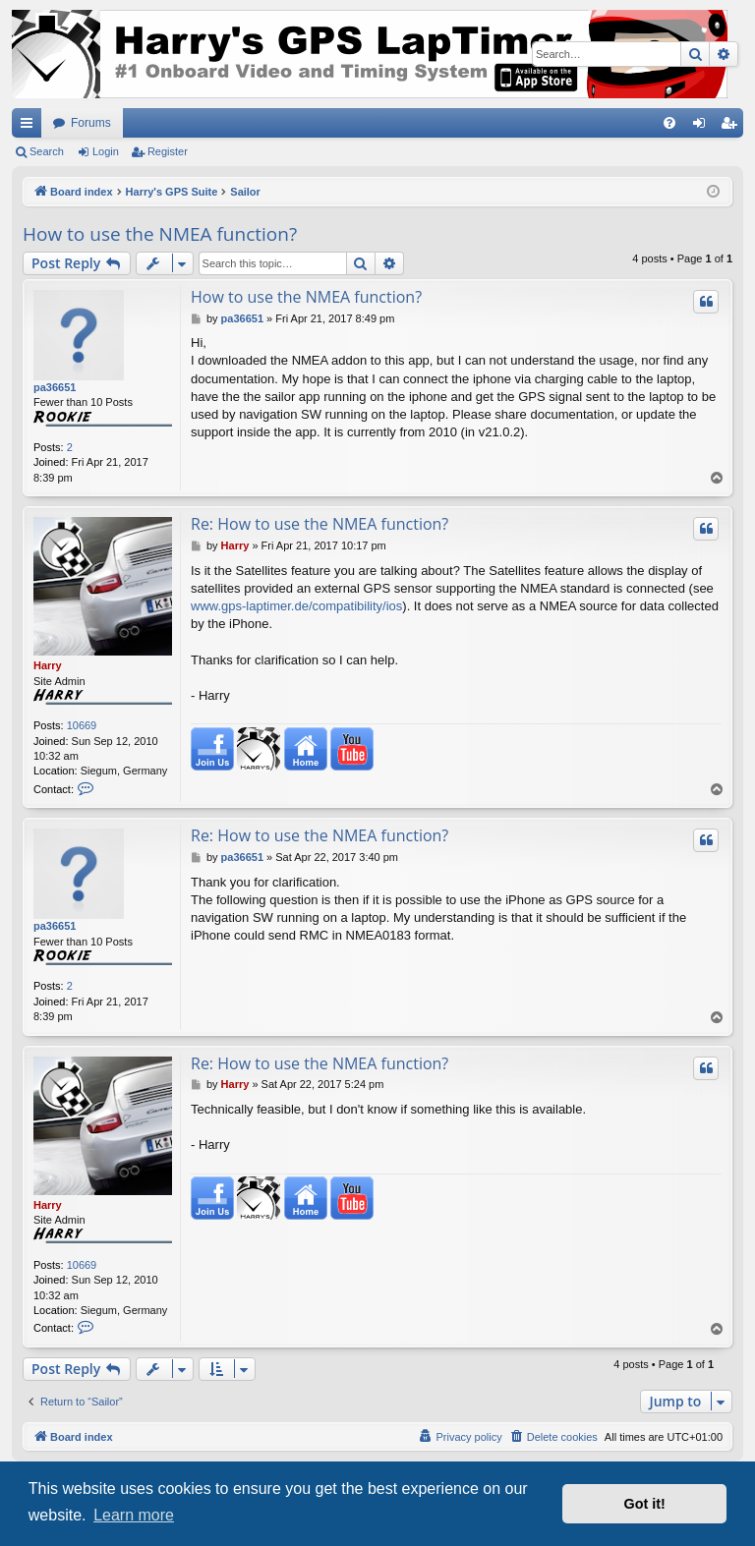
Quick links (30, 127)
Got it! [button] (645, 1504)
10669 (82, 725)
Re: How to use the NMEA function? (319, 524)
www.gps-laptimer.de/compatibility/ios (296, 606)
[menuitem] (669, 123)
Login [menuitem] (703, 127)
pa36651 (54, 387)
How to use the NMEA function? (160, 234)
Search (46, 151)
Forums (91, 123)
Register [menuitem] (733, 127)
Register (167, 151)
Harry (47, 665)
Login (105, 151)
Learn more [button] (133, 1515)
